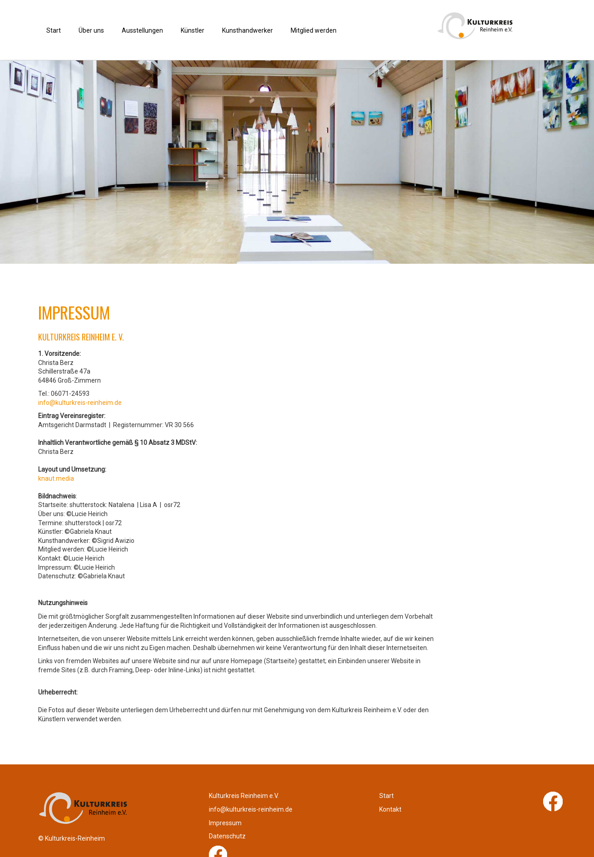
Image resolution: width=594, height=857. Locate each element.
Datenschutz (455, 818)
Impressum (453, 804)
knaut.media (56, 478)
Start (311, 804)
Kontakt (315, 818)
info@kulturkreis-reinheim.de (80, 402)
